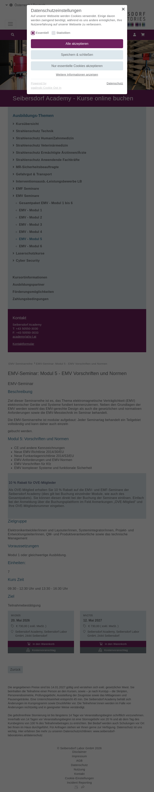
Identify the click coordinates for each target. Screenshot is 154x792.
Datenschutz (115, 83)
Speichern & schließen (77, 54)
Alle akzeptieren (77, 43)
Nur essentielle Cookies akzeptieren (76, 66)
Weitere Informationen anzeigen (77, 74)
